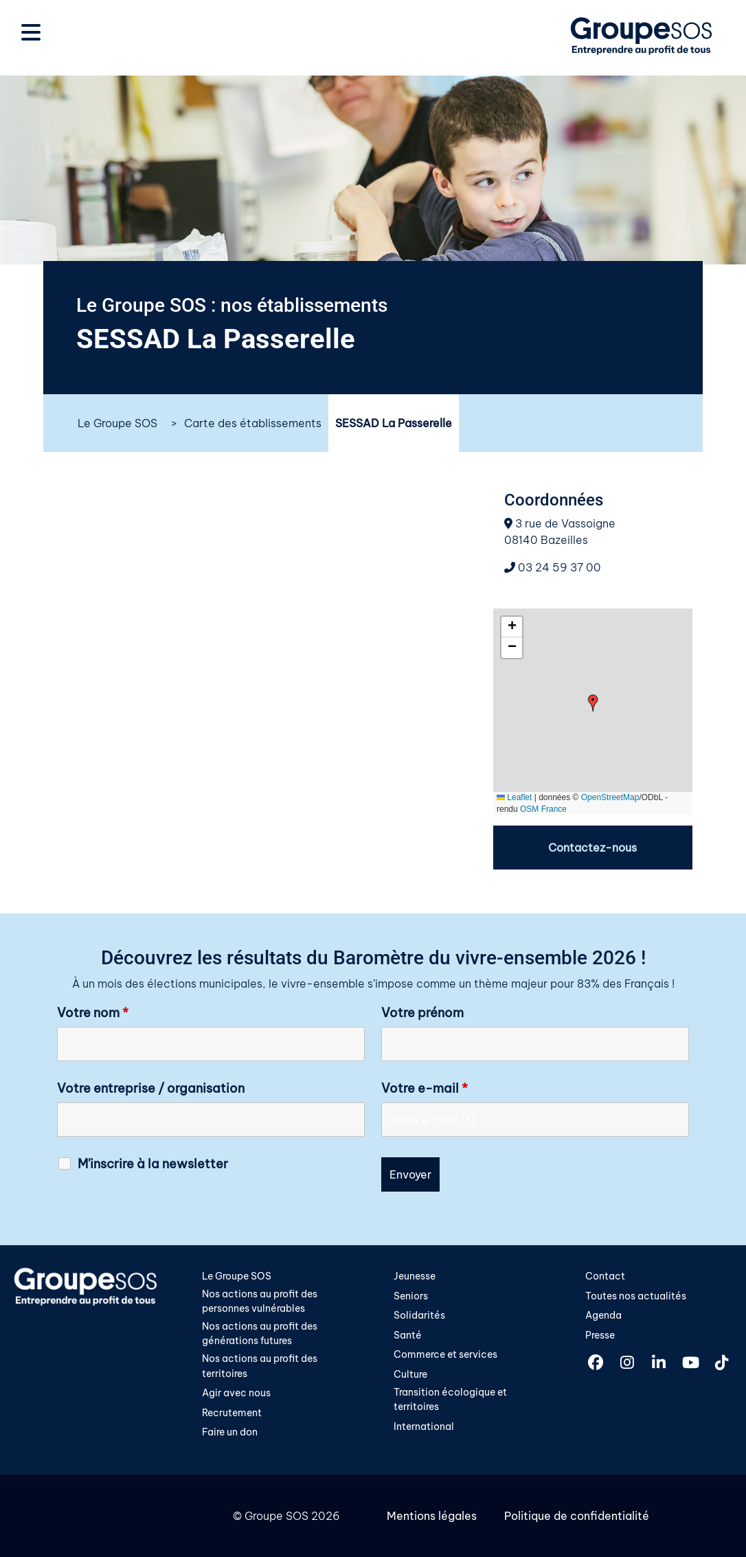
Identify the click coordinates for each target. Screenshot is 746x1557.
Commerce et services (445, 1354)
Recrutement (232, 1413)
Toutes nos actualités (635, 1296)
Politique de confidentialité (576, 1516)
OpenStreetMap (610, 797)
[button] (593, 703)
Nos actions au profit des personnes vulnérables (259, 1301)
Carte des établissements (252, 423)
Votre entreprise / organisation (151, 1088)
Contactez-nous (592, 847)
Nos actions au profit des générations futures (259, 1334)
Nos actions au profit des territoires (259, 1366)
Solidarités (419, 1315)
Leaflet (514, 797)
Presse (600, 1335)
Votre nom (92, 1013)
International (424, 1426)
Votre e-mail (424, 1088)
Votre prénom (422, 1013)
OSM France (543, 809)
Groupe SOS (276, 1516)
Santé (408, 1335)
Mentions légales (432, 1516)
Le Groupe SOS (117, 423)
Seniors (411, 1296)
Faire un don (230, 1432)
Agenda (603, 1315)
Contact (605, 1276)
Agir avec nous (236, 1393)
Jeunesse (415, 1276)
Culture (410, 1374)
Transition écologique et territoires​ (450, 1399)
